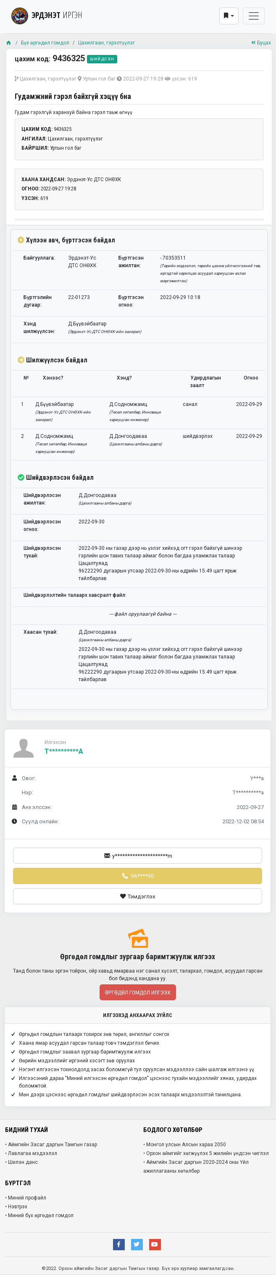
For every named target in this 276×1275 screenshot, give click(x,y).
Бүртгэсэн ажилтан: (131, 261)
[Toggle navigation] (254, 16)
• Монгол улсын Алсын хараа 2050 (184, 1145)
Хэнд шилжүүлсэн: (39, 327)
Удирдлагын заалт (205, 381)
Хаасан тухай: (41, 632)
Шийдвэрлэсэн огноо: (42, 525)
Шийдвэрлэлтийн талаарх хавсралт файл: (75, 595)
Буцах (261, 43)
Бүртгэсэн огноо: (131, 301)
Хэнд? (124, 378)
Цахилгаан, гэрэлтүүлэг (106, 43)
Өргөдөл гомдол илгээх (138, 992)
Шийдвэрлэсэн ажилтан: (42, 499)
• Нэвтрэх (16, 1207)
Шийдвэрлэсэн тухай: (42, 552)
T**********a (64, 751)
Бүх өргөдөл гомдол (45, 43)
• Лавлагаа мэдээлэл (31, 1153)
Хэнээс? (53, 378)
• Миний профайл (25, 1198)
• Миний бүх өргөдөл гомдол (39, 1215)
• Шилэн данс (21, 1162)
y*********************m (137, 855)
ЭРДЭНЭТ (46, 15)
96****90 (137, 875)
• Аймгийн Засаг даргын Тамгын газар (51, 1145)
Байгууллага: (39, 258)
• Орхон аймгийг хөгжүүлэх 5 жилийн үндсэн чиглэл (206, 1153)
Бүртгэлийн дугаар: (38, 301)
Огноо (251, 378)
